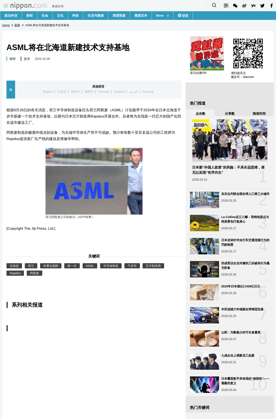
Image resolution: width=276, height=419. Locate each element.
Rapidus (15, 273)
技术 (27, 59)
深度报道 (119, 15)
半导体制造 (110, 266)
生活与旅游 (96, 15)
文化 (60, 15)
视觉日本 (140, 15)
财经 (29, 15)
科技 (75, 15)
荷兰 (31, 266)
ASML (90, 266)
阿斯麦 (34, 273)
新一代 (72, 266)
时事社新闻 (50, 266)
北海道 (14, 266)
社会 (45, 15)
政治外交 (11, 15)
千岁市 (132, 266)
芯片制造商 (153, 266)
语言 (184, 16)
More (162, 15)
